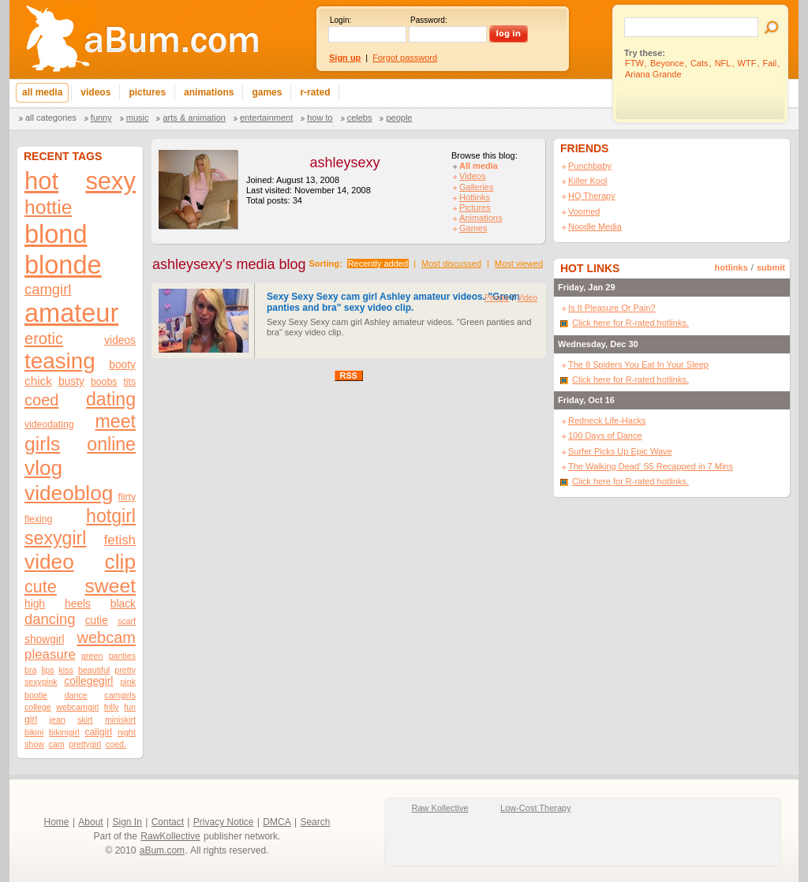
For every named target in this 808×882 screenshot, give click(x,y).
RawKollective (170, 836)
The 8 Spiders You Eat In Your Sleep (638, 364)
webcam (106, 637)
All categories (51, 117)
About (90, 822)
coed (41, 400)
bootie (35, 695)
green (92, 655)
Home (56, 822)
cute (40, 586)
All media (478, 165)
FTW (634, 63)
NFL (723, 63)
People (399, 117)
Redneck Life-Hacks (606, 420)
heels (78, 604)
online (111, 444)
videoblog (68, 493)
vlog (43, 468)
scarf (127, 621)
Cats (699, 63)
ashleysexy (344, 162)
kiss (66, 670)
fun (130, 707)
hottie (48, 207)
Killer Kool (588, 180)
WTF (747, 63)
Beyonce (667, 63)
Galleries (476, 187)
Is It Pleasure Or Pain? (612, 307)
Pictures (475, 207)
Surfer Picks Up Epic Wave (620, 451)
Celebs (359, 117)
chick (38, 380)
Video (527, 297)
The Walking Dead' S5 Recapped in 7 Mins (650, 466)
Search (315, 822)
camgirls (120, 695)
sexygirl (55, 538)
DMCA (276, 822)
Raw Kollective (440, 808)
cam (57, 744)
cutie (96, 620)
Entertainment (266, 117)
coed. (116, 744)
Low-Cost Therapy (535, 808)
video (49, 562)
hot (41, 181)
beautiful (94, 670)
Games (473, 228)
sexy (110, 181)
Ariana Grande (653, 74)
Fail (770, 63)
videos (120, 340)
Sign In (127, 822)
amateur (71, 313)
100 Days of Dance (605, 435)
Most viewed (519, 263)
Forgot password (404, 57)
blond (56, 234)
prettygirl (85, 744)
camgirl (47, 289)
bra (30, 670)
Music (137, 117)
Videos (472, 176)
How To (319, 117)
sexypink (40, 681)
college (37, 707)
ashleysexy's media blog (229, 264)
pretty (125, 670)
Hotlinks (474, 197)
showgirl (44, 639)
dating (111, 399)
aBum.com (162, 850)
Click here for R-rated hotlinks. (630, 322)
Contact (168, 822)
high (34, 604)
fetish (120, 540)
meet (115, 421)
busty (71, 381)
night (127, 732)
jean (57, 719)
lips (47, 670)
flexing (38, 519)
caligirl (98, 732)
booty (122, 365)
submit (771, 267)
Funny (101, 117)
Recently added (378, 263)
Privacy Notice (223, 822)
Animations (480, 217)
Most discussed (451, 263)
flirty (127, 497)
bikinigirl (64, 732)
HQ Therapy (591, 195)
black (123, 604)
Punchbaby (590, 165)
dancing (50, 619)
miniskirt (120, 719)
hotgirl (111, 516)
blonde (63, 265)
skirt (85, 719)
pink (128, 681)
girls (42, 443)
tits (129, 381)
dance (76, 695)
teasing (59, 361)
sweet (111, 585)
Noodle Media (595, 226)
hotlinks (731, 267)
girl (30, 719)
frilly (111, 707)
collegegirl (88, 681)
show (34, 744)
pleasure (50, 654)
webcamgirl (77, 707)
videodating (49, 424)
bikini (33, 732)
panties (122, 655)
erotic (43, 338)
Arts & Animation (194, 117)
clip (120, 562)
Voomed (584, 211)
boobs (104, 381)
